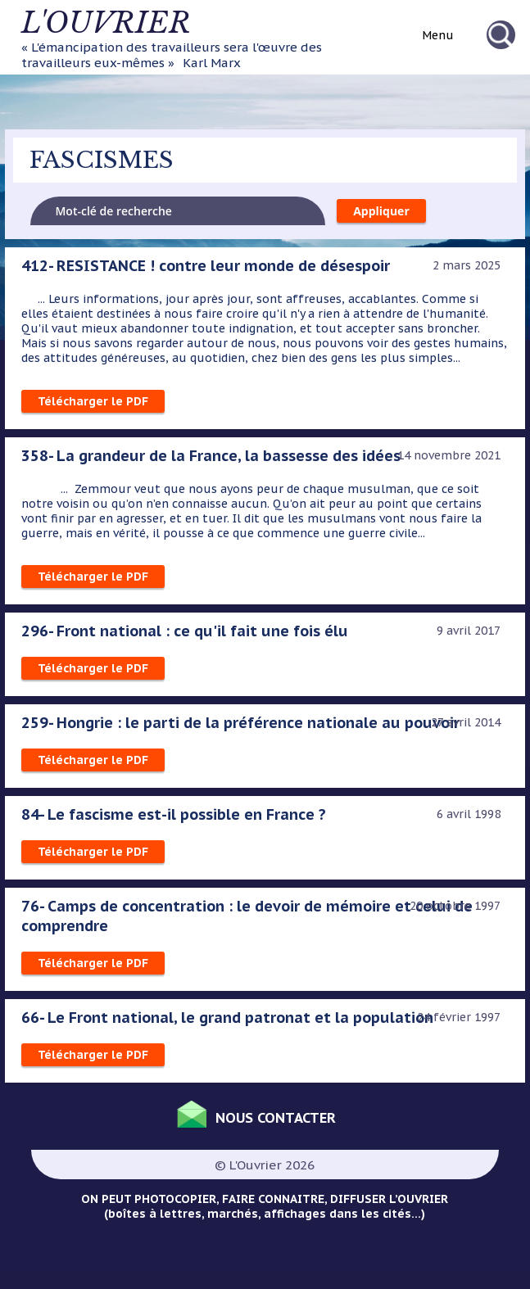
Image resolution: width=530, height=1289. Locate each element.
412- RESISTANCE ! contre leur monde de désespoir (205, 265)
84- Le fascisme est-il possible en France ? (173, 814)
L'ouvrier (106, 22)
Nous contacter (275, 1118)
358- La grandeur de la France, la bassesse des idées (211, 455)
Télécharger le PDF (93, 401)
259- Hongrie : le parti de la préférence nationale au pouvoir (240, 722)
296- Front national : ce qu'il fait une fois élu (184, 630)
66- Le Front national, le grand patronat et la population (227, 1017)
